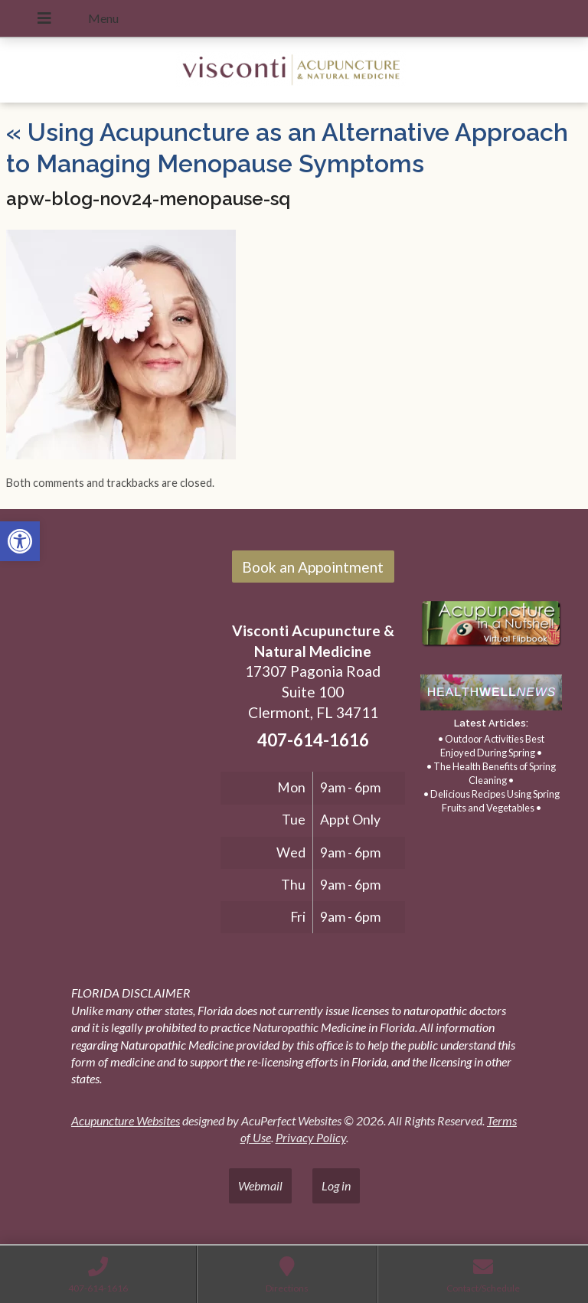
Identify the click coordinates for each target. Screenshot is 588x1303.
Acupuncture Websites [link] (125, 1120)
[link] (20, 541)
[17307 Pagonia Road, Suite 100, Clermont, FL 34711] (113, 707)
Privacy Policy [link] (311, 1137)
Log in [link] (336, 1185)
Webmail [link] (260, 1185)
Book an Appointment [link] (313, 567)
